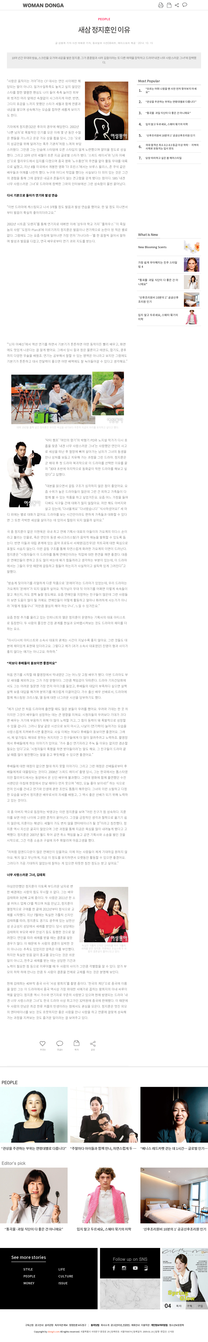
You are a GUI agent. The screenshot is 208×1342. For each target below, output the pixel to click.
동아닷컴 (95, 1325)
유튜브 (135, 1268)
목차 (178, 1306)
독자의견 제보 (61, 1325)
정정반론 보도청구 (77, 1325)
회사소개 (105, 1325)
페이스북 (114, 1268)
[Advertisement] (42, 292)
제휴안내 (135, 1325)
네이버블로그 (146, 1268)
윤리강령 (49, 1325)
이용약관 (145, 1325)
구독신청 (29, 1325)
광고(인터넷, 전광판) (120, 1325)
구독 (189, 1306)
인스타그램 (124, 1268)
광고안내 (39, 1325)
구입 (200, 1306)
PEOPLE (104, 19)
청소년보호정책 (176, 1325)
